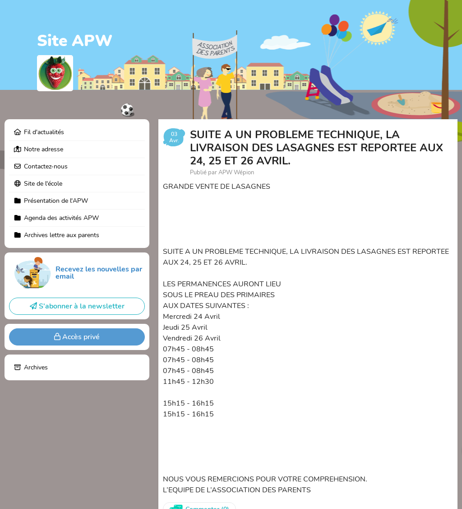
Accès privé (77, 337)
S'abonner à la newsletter (77, 306)
